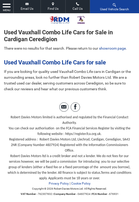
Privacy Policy (59, 183)
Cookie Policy (81, 183)
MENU (7, 7)
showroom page (112, 48)
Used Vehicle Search (114, 6)
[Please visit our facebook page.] (75, 107)
